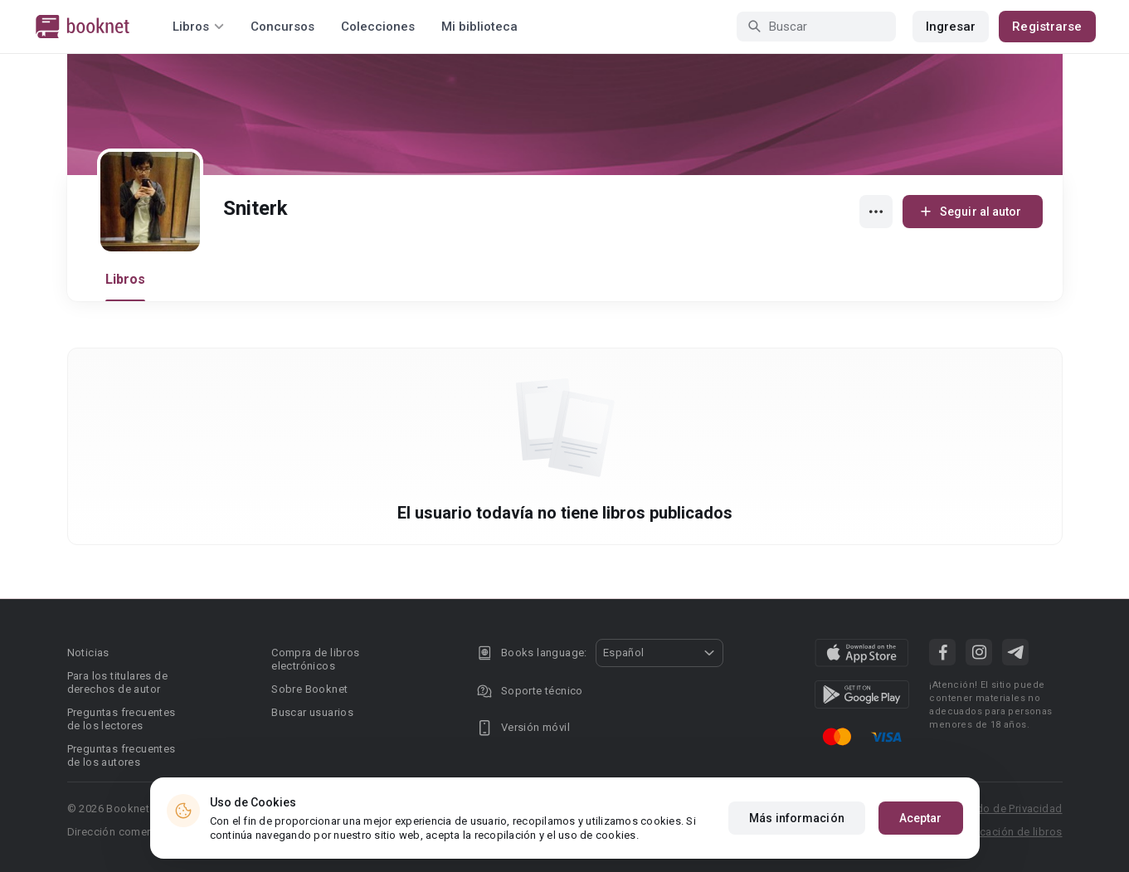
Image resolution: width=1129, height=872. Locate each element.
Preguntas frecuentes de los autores (121, 755)
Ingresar (951, 26)
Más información (796, 818)
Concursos (282, 26)
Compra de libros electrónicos (315, 659)
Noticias (88, 652)
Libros (125, 279)
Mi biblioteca (479, 26)
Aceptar (920, 818)
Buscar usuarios (312, 712)
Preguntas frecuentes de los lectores (121, 719)
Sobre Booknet (309, 689)
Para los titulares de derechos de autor (117, 682)
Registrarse (1047, 26)
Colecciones (378, 26)
